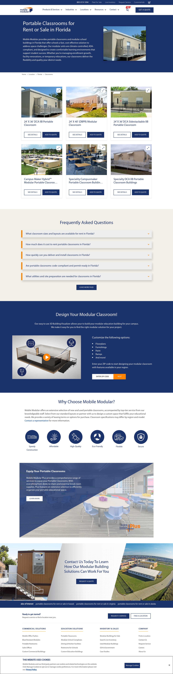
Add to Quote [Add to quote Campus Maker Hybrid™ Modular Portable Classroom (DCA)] (51, 192)
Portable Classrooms (69, 636)
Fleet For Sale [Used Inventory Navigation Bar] (97, 2)
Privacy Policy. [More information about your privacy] (31, 670)
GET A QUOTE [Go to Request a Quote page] (144, 10)
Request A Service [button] (118, 616)
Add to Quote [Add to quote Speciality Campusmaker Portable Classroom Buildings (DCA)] (96, 192)
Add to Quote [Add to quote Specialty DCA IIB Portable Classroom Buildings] (140, 192)
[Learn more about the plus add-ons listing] (55, 498)
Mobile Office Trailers (30, 636)
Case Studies (104, 652)
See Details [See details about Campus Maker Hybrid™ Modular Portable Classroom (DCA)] (32, 192)
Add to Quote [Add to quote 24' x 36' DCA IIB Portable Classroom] (51, 135)
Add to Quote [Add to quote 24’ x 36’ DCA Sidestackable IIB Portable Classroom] (140, 135)
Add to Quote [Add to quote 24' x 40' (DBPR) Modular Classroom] (96, 135)
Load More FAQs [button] (86, 287)
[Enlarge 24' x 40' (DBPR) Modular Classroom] (103, 90)
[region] (86, 665)
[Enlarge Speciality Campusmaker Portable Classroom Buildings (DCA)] (103, 148)
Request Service (145, 644)
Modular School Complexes (71, 640)
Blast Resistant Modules (31, 640)
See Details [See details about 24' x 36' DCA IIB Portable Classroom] (32, 135)
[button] (41, 102)
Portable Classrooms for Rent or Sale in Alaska (137, 604)
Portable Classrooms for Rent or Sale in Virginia (95, 604)
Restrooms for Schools (69, 648)
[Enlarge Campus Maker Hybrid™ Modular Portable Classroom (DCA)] (58, 148)
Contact (114, 10)
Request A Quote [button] (86, 581)
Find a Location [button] (141, 616)
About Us (142, 652)
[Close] (169, 665)
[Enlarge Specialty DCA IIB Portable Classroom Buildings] (148, 148)
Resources (100, 10)
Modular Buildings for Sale (110, 636)
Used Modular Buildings (109, 644)
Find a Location (144, 636)
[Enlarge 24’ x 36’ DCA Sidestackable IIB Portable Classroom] (148, 90)
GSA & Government (107, 648)
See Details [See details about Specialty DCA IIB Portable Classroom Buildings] (122, 192)
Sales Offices (27, 648)
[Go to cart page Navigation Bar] (149, 2)
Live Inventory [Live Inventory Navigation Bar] (110, 2)
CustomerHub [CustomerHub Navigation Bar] (139, 2)
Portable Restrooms (29, 644)
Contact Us (143, 640)
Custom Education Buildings (72, 652)
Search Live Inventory (108, 640)
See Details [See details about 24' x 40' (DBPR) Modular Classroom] (77, 135)
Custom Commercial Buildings (33, 652)
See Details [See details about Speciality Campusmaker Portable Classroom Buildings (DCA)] (77, 192)
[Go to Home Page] (26, 10)
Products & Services (52, 10)
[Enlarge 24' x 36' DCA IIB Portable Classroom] (58, 90)
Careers (141, 648)
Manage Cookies (132, 665)
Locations (85, 10)
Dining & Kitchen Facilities (71, 644)
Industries (71, 10)
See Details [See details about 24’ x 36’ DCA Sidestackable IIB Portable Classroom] (122, 135)
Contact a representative (36, 421)
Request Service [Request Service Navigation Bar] (125, 2)
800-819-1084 (82, 2)
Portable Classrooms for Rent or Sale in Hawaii (55, 604)
